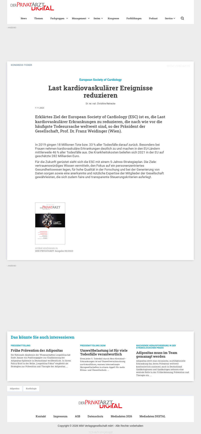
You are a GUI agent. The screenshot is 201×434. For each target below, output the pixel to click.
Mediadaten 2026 (121, 416)
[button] (57, 18)
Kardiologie (31, 388)
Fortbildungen (134, 18)
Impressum (60, 416)
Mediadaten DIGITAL (152, 416)
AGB (77, 416)
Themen (38, 18)
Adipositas (14, 388)
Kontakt (41, 416)
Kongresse (113, 18)
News (24, 18)
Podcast (153, 18)
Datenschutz (95, 416)
